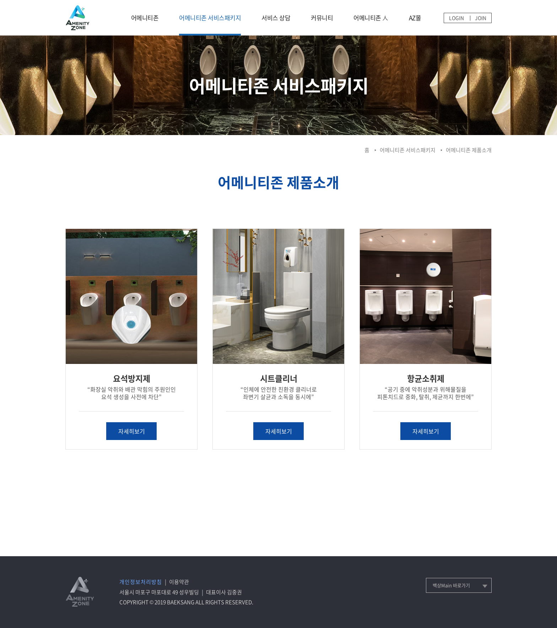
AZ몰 (415, 17)
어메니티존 (145, 17)
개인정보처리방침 (140, 582)
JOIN (480, 17)
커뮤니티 (322, 17)
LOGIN (456, 17)
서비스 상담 (275, 17)
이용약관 (179, 582)
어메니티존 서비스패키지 (210, 17)
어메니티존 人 (370, 17)
